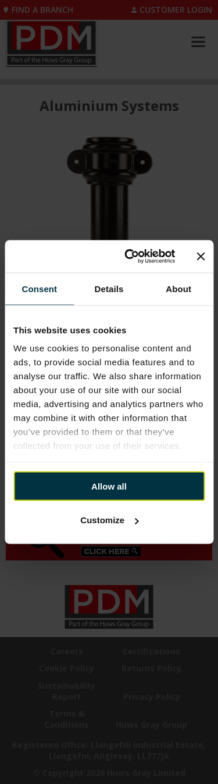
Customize (109, 520)
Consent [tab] (39, 288)
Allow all (109, 486)
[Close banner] (200, 256)
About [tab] (178, 288)
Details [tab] (109, 288)
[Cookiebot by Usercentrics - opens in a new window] (130, 256)
